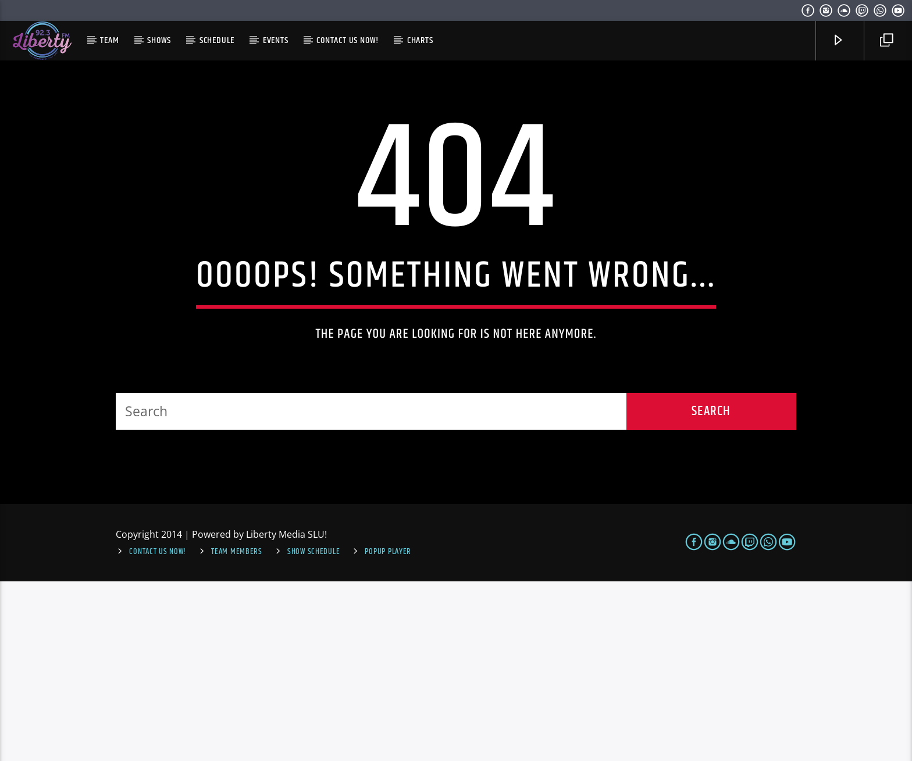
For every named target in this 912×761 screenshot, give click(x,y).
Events (275, 40)
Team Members (236, 732)
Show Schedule (313, 732)
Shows (159, 40)
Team (109, 40)
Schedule (217, 40)
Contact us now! (347, 40)
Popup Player (388, 732)
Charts (420, 40)
